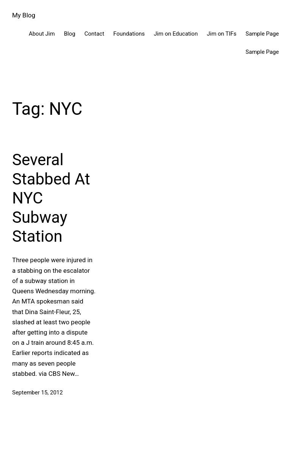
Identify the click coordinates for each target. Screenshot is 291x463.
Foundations (129, 33)
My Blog (23, 15)
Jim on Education (176, 33)
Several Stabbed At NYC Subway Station (51, 198)
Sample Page (262, 33)
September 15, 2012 (37, 392)
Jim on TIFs (221, 33)
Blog (69, 33)
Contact (94, 33)
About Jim (42, 33)
